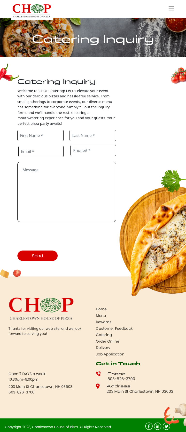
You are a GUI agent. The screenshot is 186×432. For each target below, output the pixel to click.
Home (101, 309)
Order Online (107, 341)
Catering (104, 334)
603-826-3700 (121, 379)
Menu (101, 315)
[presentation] (54, 237)
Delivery (103, 347)
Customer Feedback (114, 328)
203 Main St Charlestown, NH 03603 (140, 391)
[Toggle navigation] (171, 8)
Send (37, 256)
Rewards (103, 321)
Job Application (110, 354)
